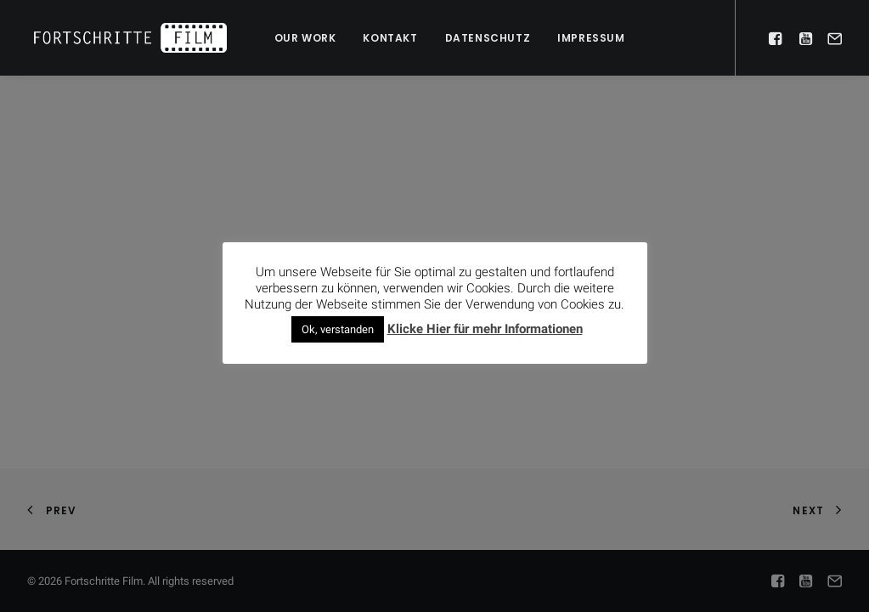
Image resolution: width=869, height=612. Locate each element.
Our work (305, 38)
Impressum (590, 38)
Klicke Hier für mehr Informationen (485, 329)
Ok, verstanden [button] (338, 329)
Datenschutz (488, 38)
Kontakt (390, 38)
